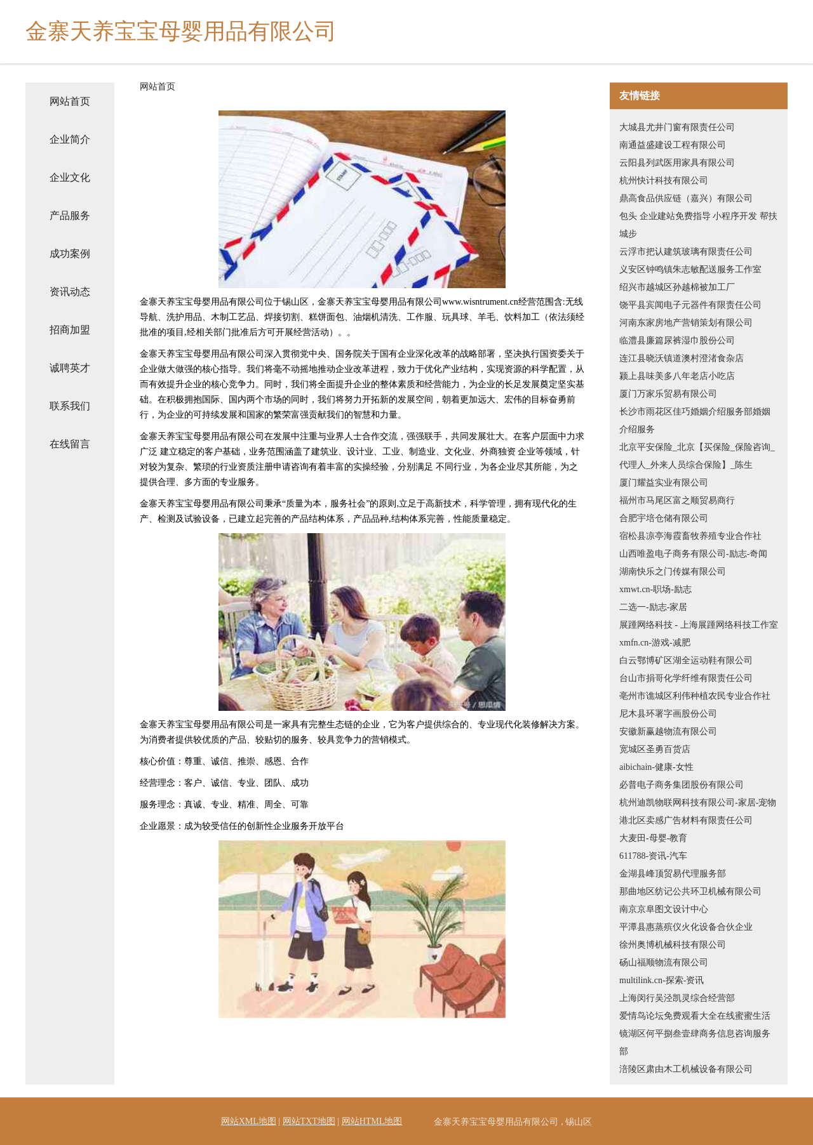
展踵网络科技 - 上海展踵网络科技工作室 (698, 625)
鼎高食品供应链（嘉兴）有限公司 (686, 198)
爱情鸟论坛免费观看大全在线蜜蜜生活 (694, 1016)
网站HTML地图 (372, 1121)
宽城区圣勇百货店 (654, 749)
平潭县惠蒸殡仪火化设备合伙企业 (686, 927)
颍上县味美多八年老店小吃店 (677, 376)
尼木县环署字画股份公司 (668, 713)
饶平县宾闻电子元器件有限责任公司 (690, 305)
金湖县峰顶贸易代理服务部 (672, 873)
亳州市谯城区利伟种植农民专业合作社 (694, 696)
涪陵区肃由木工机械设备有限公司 (686, 1069)
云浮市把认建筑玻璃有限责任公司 (686, 251)
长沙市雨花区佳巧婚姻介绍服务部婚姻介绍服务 (694, 420)
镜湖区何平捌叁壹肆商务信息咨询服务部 (694, 1042)
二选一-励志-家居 (653, 607)
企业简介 (70, 139)
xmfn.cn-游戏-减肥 (654, 642)
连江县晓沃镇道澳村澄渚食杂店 (681, 358)
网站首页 (70, 101)
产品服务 (70, 215)
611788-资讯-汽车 (653, 856)
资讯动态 (70, 291)
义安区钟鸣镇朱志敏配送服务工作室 (690, 269)
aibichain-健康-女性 (656, 767)
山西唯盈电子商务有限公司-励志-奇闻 (693, 554)
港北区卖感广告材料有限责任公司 (686, 820)
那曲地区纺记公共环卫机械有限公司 (690, 891)
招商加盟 (70, 329)
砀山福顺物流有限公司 (663, 962)
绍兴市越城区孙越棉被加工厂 (677, 287)
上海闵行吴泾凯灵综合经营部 (677, 998)
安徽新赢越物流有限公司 (668, 731)
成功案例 (70, 253)
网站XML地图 (248, 1121)
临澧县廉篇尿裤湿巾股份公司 (677, 340)
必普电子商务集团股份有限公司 (681, 785)
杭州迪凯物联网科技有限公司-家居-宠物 (697, 802)
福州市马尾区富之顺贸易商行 (677, 500)
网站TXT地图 (309, 1121)
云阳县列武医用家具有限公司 (677, 163)
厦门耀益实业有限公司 (663, 482)
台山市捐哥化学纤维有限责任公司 (686, 678)
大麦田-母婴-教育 (653, 838)
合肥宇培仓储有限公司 (663, 518)
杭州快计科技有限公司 (663, 180)
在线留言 (70, 444)
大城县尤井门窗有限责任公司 (677, 127)
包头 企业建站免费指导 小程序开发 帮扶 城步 (698, 225)
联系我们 (70, 405)
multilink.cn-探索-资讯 (661, 980)
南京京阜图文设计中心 (663, 909)
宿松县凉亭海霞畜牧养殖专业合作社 (690, 536)
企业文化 (70, 177)
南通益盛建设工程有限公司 (672, 145)
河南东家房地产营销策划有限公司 (686, 323)
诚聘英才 (70, 367)
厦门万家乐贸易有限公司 (668, 394)
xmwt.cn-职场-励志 (655, 589)
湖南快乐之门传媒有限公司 (672, 571)
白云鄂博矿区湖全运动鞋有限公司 (686, 660)
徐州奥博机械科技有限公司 (672, 945)
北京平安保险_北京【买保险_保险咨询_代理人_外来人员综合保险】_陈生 (697, 456)
